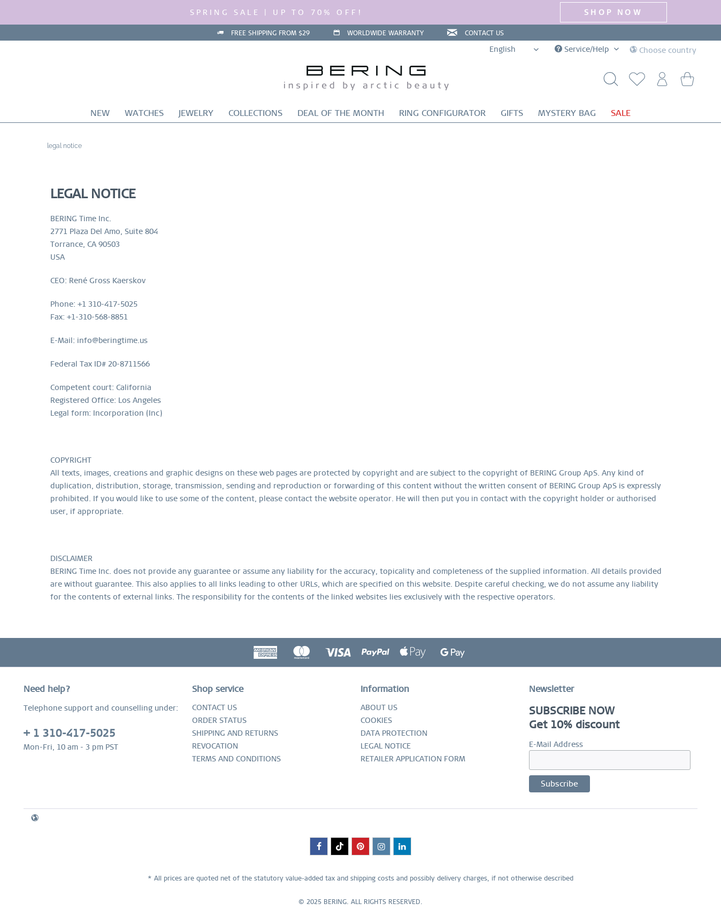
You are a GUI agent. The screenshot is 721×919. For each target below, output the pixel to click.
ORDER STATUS (219, 720)
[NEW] (100, 113)
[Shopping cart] (686, 81)
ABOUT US (378, 707)
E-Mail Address (556, 744)
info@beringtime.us (112, 340)
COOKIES (376, 720)
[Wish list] (634, 81)
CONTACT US (484, 33)
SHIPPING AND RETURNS (235, 733)
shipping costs (372, 878)
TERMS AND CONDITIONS (236, 758)
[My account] (660, 81)
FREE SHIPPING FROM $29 (270, 33)
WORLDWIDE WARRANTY (385, 33)
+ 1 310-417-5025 (70, 733)
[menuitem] (634, 81)
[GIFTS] (512, 113)
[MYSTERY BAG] (567, 113)
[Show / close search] (608, 81)
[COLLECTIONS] (255, 113)
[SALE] (620, 113)
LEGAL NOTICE (385, 746)
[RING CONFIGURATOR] (442, 113)
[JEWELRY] (196, 113)
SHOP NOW (613, 12)
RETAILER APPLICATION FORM (412, 758)
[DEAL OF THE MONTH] (341, 113)
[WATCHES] (144, 113)
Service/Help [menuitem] (583, 49)
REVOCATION (215, 746)
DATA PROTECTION (393, 733)
